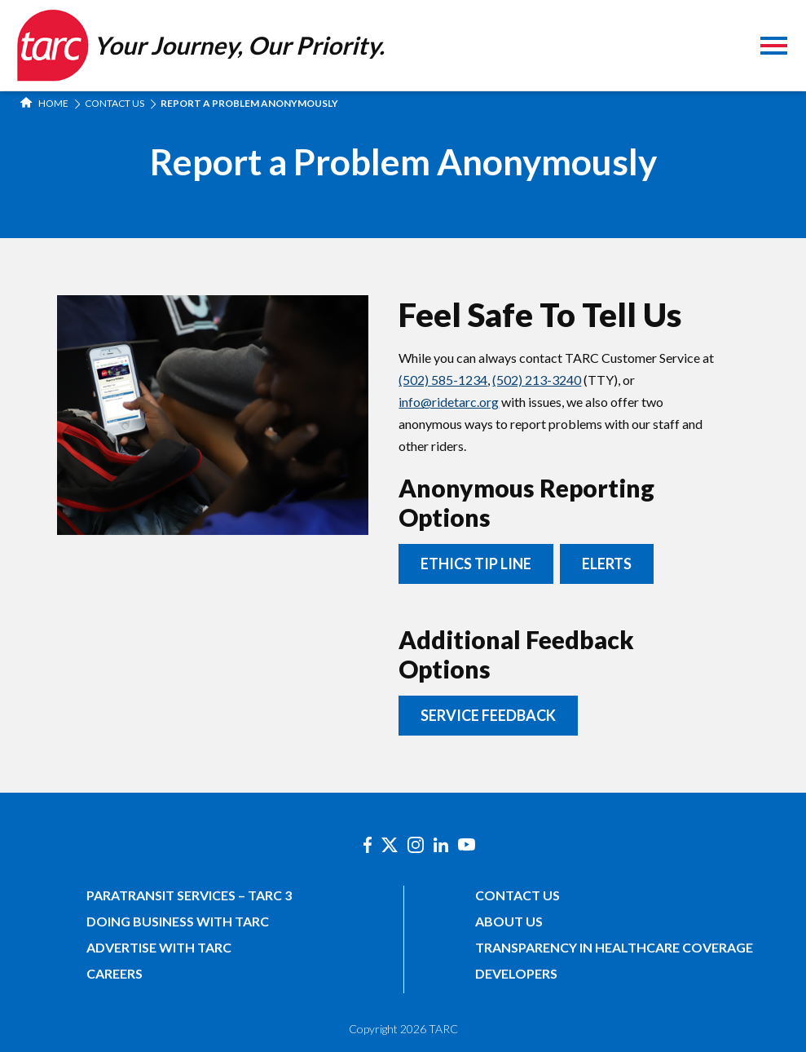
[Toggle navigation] (774, 48)
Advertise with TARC (158, 947)
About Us (509, 921)
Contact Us (114, 103)
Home (44, 103)
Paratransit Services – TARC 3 (189, 895)
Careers (114, 973)
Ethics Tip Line (476, 563)
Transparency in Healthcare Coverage (614, 947)
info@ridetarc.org (449, 401)
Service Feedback (488, 715)
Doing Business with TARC (177, 921)
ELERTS (607, 563)
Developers (516, 973)
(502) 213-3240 (536, 379)
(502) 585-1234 (443, 379)
